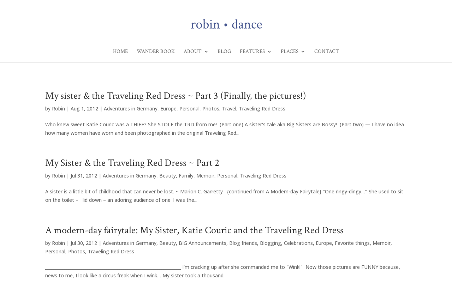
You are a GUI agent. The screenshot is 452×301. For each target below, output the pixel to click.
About (193, 52)
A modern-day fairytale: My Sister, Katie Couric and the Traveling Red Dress (194, 230)
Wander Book (156, 52)
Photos (210, 108)
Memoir (205, 175)
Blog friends (243, 243)
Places (289, 52)
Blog (224, 52)
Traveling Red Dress (262, 108)
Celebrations (298, 243)
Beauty (167, 175)
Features (252, 52)
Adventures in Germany (130, 108)
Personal (189, 108)
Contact (326, 52)
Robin (58, 108)
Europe (168, 108)
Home (120, 52)
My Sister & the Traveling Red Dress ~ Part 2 (132, 162)
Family (186, 175)
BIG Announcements (202, 243)
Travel (229, 108)
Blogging (270, 243)
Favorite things (352, 243)
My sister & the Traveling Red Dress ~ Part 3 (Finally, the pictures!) (175, 95)
